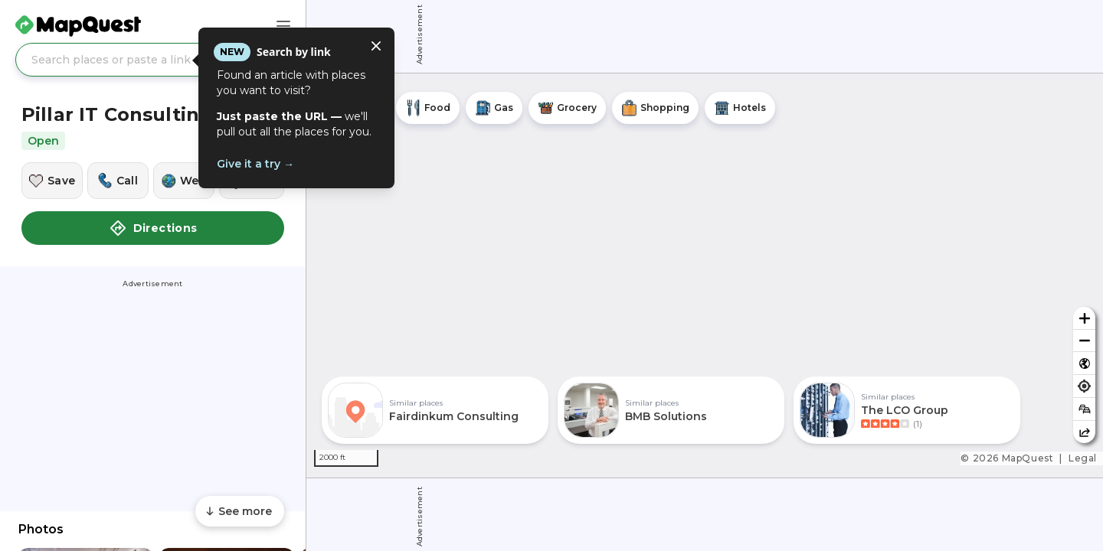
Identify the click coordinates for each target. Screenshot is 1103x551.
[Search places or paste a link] (152, 60)
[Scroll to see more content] (239, 511)
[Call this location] (118, 180)
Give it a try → (255, 164)
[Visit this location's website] (183, 180)
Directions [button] (153, 228)
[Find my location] (1084, 386)
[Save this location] (52, 180)
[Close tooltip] (376, 46)
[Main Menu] (283, 26)
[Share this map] (1084, 432)
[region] (704, 275)
